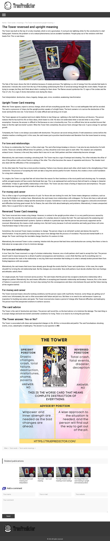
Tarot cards (11, 23)
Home (4, 23)
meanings (20, 23)
